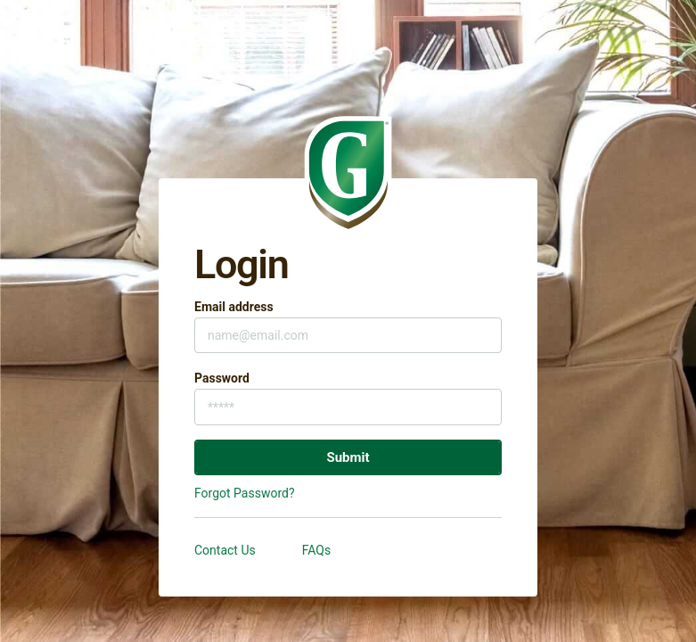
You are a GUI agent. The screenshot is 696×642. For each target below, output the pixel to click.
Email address (234, 307)
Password (222, 378)
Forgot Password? (244, 493)
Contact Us (225, 550)
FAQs (317, 550)
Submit (347, 457)
